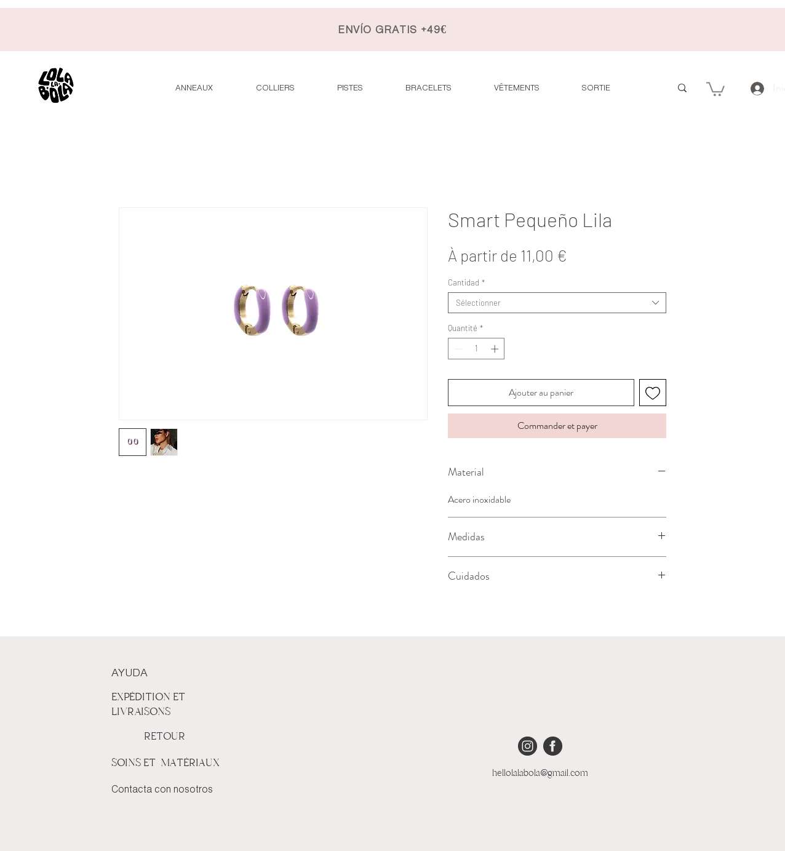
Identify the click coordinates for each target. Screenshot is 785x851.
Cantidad (466, 282)
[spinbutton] (476, 348)
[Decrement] (457, 348)
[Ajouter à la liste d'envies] (652, 392)
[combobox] (557, 302)
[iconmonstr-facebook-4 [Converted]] (552, 746)
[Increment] (495, 348)
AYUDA (129, 673)
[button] (715, 88)
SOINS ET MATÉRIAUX (165, 763)
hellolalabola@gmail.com (540, 773)
